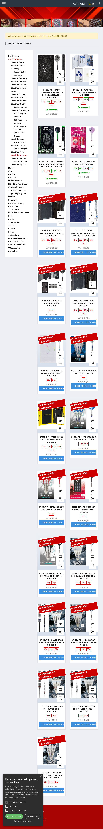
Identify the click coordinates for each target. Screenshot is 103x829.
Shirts (11, 225)
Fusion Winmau (15, 180)
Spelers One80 (20, 107)
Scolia (11, 232)
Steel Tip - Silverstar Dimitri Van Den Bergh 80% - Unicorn (51, 775)
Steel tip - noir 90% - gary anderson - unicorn (51, 303)
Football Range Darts (17, 238)
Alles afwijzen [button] (32, 816)
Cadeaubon (13, 235)
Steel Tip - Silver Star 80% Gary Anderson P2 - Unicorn (83, 576)
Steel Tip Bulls (17, 62)
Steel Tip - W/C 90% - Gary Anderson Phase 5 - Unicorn (84, 92)
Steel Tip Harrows (19, 81)
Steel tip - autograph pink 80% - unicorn (83, 163)
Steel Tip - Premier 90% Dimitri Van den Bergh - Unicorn (51, 440)
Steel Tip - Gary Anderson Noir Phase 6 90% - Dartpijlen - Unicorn (51, 94)
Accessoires (13, 209)
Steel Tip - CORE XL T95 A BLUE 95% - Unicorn (83, 372)
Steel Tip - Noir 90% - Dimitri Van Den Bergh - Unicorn (84, 303)
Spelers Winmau (21, 161)
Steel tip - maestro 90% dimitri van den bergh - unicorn (51, 576)
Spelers (11, 228)
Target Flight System (17, 193)
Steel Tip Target (18, 145)
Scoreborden (14, 222)
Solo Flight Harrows (17, 190)
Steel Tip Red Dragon (20, 110)
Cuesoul (12, 177)
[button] (17, 802)
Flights (11, 168)
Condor (11, 174)
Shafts (11, 171)
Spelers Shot (19, 142)
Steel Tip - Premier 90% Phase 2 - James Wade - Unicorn (84, 510)
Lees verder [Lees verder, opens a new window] (20, 797)
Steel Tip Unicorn (18, 155)
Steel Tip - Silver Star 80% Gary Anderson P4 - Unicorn (83, 642)
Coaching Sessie (15, 241)
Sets (10, 216)
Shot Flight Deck (15, 187)
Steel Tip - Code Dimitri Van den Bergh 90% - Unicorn (51, 373)
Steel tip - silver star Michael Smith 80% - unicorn (83, 709)
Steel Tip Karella (18, 84)
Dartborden (13, 56)
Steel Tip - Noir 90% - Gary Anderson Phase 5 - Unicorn (51, 233)
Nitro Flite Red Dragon (18, 184)
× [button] (41, 776)
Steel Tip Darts (15, 59)
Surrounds (13, 200)
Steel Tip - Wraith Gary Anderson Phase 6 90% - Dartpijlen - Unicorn (51, 164)
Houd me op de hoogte (53, 252)
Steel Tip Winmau (18, 158)
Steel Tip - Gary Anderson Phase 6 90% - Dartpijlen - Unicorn (83, 233)
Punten (11, 219)
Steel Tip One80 (18, 104)
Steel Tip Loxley (18, 94)
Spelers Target (20, 148)
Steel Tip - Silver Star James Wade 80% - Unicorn (51, 709)
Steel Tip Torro (17, 152)
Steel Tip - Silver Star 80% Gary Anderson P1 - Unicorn (51, 642)
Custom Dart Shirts (16, 244)
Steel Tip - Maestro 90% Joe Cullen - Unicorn (51, 508)
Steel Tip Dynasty (19, 78)
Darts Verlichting (15, 203)
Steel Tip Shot (17, 139)
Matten (11, 196)
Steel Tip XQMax (18, 164)
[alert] (23, 800)
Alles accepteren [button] (14, 816)
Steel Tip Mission (18, 100)
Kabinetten (13, 206)
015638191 (80, 4)
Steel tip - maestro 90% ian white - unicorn (83, 438)
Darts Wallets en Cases (18, 212)
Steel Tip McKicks (19, 97)
